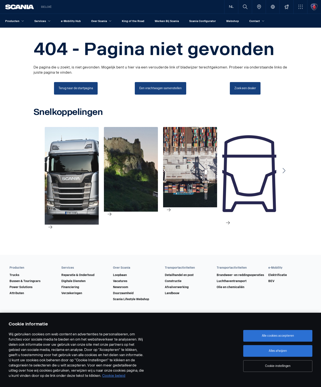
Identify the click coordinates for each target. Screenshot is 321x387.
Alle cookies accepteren (278, 336)
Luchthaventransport (231, 281)
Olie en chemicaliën (230, 287)
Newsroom (120, 287)
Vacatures (120, 281)
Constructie (173, 281)
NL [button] (231, 7)
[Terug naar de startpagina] (76, 88)
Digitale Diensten (73, 281)
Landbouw (172, 293)
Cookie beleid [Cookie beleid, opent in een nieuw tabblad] (113, 376)
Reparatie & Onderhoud (77, 275)
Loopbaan (120, 275)
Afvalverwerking (177, 287)
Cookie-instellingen (278, 366)
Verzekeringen (71, 293)
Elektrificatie (277, 275)
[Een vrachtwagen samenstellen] (160, 88)
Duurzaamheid (123, 293)
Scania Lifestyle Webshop (131, 299)
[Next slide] (284, 170)
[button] (300, 7)
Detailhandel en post (179, 275)
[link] (72, 186)
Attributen (17, 293)
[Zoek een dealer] (245, 88)
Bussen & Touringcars (25, 281)
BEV (271, 281)
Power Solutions (21, 287)
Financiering (70, 287)
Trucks (14, 275)
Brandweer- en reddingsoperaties (240, 275)
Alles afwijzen (278, 351)
